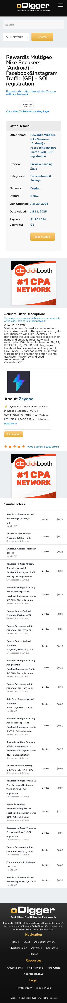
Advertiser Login (18, 948)
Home (15, 942)
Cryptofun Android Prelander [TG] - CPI (21, 866)
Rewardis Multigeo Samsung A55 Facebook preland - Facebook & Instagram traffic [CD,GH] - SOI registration (21, 595)
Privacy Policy (24, 988)
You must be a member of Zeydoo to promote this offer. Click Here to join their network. (32, 320)
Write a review (35, 447)
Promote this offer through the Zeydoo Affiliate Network (31, 93)
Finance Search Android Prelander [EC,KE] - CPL (21, 537)
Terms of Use (43, 988)
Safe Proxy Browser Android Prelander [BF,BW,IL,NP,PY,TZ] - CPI (21, 705)
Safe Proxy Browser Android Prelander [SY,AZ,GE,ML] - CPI (21, 520)
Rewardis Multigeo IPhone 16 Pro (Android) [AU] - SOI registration (21, 834)
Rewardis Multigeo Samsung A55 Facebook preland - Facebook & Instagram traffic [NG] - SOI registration (21, 750)
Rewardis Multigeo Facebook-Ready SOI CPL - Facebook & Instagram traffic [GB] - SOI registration (21, 812)
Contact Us (52, 948)
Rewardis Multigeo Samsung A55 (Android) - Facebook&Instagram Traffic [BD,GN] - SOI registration (21, 668)
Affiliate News (15, 968)
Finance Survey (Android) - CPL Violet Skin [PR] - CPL (21, 769)
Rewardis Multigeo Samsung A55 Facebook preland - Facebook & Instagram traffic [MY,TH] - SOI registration (21, 726)
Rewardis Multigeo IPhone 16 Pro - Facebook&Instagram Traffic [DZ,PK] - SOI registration (21, 788)
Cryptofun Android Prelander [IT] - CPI (21, 552)
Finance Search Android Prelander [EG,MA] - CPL (21, 615)
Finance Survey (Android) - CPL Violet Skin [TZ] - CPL (21, 630)
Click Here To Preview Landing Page (27, 111)
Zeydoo (45, 519)
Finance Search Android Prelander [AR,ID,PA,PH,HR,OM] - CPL (21, 647)
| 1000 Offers (51, 447)
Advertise (36, 948)
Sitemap (33, 954)
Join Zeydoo (42, 237)
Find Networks (35, 968)
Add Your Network (44, 942)
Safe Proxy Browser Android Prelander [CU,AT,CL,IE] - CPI (21, 881)
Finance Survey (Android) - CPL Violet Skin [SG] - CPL (21, 688)
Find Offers (54, 968)
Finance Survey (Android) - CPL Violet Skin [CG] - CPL (21, 851)
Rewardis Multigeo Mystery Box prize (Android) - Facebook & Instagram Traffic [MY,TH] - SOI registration (21, 571)
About (26, 942)
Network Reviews (33, 974)
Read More (10, 423)
